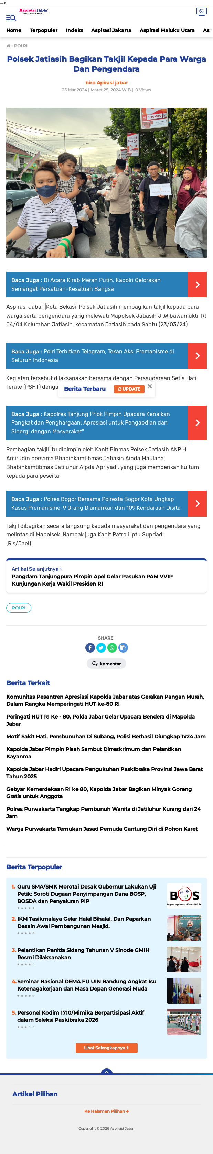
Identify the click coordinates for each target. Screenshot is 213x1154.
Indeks (74, 30)
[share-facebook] (90, 648)
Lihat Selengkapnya (106, 1047)
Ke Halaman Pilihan (106, 1111)
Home (13, 30)
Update (129, 389)
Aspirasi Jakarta (111, 30)
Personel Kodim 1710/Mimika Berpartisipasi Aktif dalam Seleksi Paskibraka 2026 (80, 1016)
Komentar (106, 663)
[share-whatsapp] (112, 648)
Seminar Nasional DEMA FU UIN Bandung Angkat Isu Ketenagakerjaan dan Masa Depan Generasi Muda (86, 985)
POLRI (18, 607)
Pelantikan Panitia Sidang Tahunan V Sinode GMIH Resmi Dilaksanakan (83, 954)
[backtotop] (106, 1074)
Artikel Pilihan (34, 1094)
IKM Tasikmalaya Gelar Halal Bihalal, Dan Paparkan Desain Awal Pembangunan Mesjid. (84, 922)
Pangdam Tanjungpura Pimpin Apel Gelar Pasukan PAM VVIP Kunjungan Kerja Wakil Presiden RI (92, 580)
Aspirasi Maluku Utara (167, 30)
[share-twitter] (101, 648)
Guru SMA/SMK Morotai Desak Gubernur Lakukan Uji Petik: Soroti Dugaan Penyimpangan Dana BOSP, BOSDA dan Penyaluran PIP (86, 893)
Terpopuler (43, 30)
